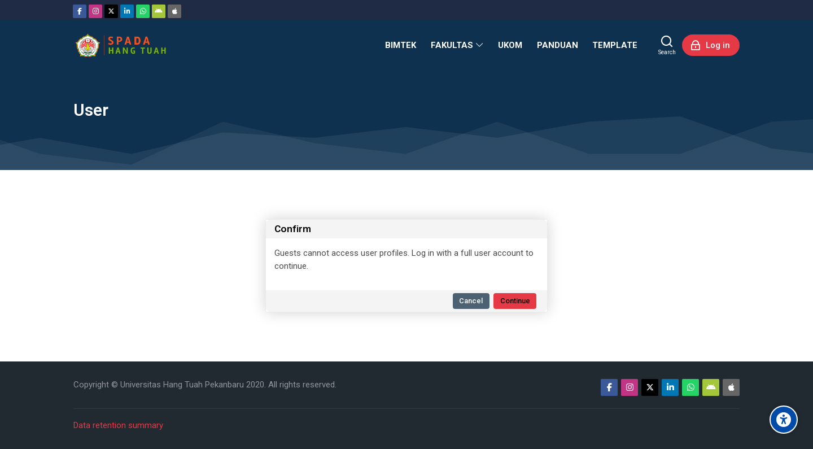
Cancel (471, 301)
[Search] (667, 45)
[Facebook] (79, 11)
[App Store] (174, 11)
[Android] (158, 11)
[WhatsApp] (143, 11)
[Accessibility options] (784, 420)
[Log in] (711, 45)
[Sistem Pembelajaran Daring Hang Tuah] (120, 45)
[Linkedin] (127, 11)
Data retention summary (118, 425)
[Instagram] (95, 11)
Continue (515, 301)
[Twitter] (111, 11)
